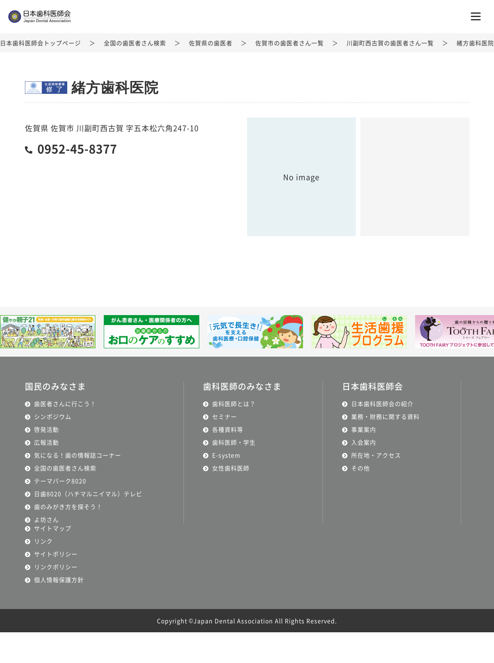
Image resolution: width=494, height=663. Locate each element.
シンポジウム (52, 416)
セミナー (224, 416)
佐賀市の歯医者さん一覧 (289, 43)
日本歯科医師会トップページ (40, 43)
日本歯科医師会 (372, 386)
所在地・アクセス (376, 455)
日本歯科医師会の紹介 (382, 403)
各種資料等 (227, 429)
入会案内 (363, 442)
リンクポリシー (56, 567)
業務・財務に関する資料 (385, 416)
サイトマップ (52, 528)
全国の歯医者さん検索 (135, 43)
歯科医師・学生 (234, 442)
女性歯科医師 (230, 468)
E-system (226, 455)
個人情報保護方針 (59, 579)
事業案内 (363, 429)
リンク (43, 541)
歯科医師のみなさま (242, 386)
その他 (360, 468)
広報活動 (46, 442)
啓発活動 (46, 429)
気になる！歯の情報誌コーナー (77, 455)
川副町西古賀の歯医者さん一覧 (390, 43)
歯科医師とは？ (234, 403)
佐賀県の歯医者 (210, 43)
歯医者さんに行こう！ (65, 403)
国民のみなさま (55, 386)
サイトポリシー (56, 554)
